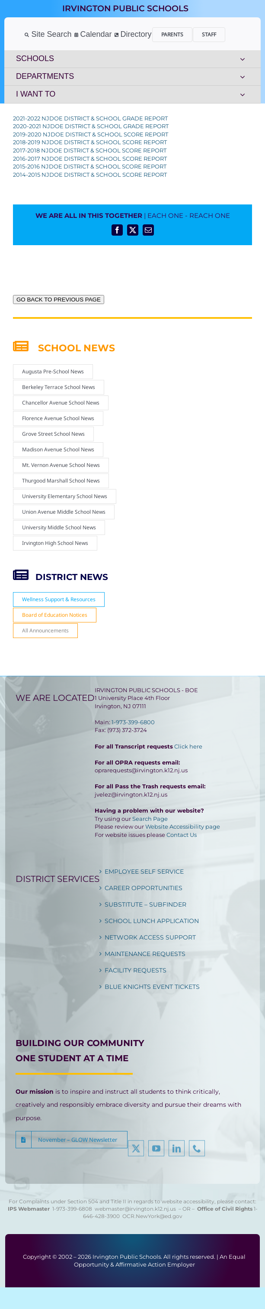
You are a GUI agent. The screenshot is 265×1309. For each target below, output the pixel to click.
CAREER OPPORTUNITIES (143, 888)
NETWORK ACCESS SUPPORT (150, 937)
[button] (72, 1139)
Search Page (150, 818)
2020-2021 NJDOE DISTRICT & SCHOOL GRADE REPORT (91, 126)
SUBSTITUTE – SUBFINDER (145, 904)
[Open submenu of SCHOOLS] (242, 59)
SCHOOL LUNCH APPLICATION (152, 921)
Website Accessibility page (182, 826)
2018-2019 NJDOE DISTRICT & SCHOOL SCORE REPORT (90, 142)
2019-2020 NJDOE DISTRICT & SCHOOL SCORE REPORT (90, 134)
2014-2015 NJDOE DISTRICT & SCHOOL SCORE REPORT (90, 174)
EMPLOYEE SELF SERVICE (144, 871)
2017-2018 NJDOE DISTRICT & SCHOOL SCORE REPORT (89, 150)
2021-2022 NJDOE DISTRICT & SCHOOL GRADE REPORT (90, 118)
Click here (188, 746)
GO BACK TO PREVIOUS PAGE (58, 299)
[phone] (197, 1151)
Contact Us (181, 834)
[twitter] (136, 1151)
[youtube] (156, 1151)
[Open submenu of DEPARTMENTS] (242, 76)
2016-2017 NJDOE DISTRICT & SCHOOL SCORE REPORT (90, 158)
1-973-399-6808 (72, 1208)
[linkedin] (177, 1151)
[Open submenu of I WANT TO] (242, 94)
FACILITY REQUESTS (135, 970)
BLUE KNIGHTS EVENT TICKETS (152, 987)
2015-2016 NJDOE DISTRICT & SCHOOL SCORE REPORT (89, 166)
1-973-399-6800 (133, 722)
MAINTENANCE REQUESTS (145, 954)
